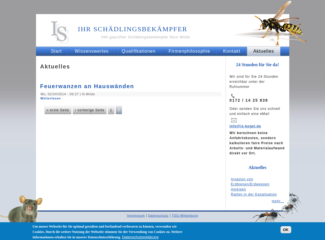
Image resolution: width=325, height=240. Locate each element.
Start (56, 51)
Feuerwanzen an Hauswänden (87, 86)
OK (286, 230)
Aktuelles (263, 51)
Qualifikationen (139, 51)
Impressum (136, 215)
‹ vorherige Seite (89, 110)
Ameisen (238, 189)
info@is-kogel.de (245, 126)
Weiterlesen (51, 98)
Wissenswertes (92, 51)
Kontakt (231, 51)
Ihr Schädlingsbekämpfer (132, 29)
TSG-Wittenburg (185, 215)
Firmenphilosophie (189, 51)
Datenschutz (158, 215)
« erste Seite (58, 110)
